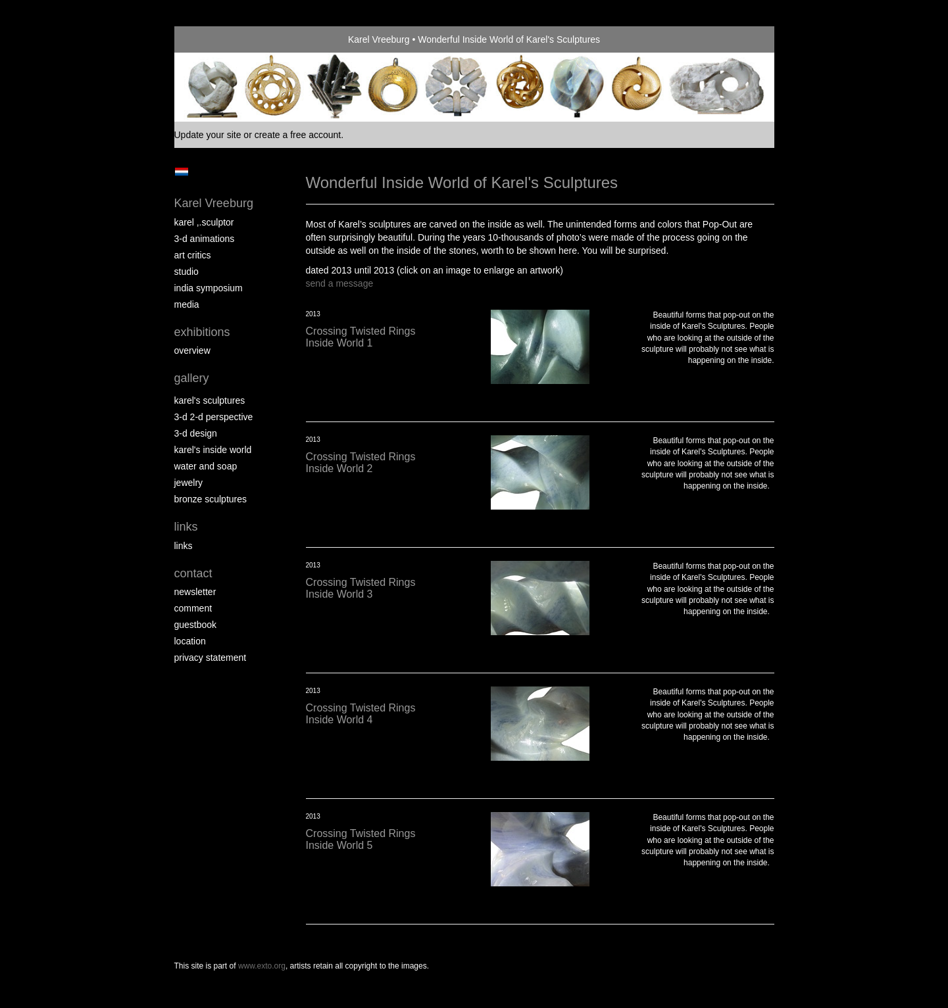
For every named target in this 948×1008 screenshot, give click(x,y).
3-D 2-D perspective (213, 417)
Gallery (191, 378)
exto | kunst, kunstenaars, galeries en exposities (211, 39)
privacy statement (210, 657)
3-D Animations (204, 238)
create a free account (298, 135)
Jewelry (188, 482)
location (190, 641)
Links (186, 526)
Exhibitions (202, 332)
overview (192, 350)
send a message (340, 283)
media (186, 304)
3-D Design (195, 433)
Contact (193, 573)
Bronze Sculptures (210, 499)
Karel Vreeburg (379, 39)
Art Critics (192, 255)
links (183, 545)
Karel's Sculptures (209, 400)
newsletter (195, 592)
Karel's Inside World (213, 449)
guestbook (195, 624)
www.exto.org (262, 966)
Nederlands (181, 172)
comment (193, 608)
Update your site (207, 135)
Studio (186, 271)
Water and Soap (205, 466)
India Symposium (208, 288)
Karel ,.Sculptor (204, 222)
